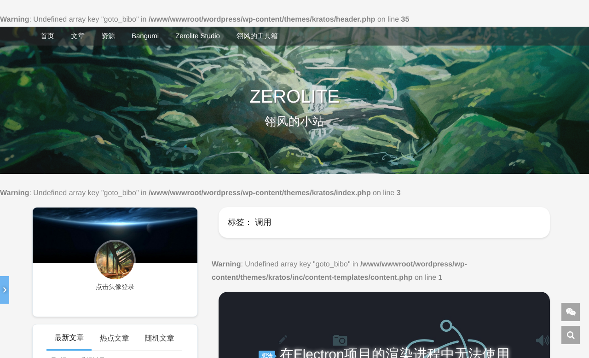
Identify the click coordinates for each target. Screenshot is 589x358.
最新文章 (69, 338)
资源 (108, 36)
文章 (78, 36)
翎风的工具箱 (257, 36)
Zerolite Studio (197, 36)
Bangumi (145, 36)
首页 (47, 36)
